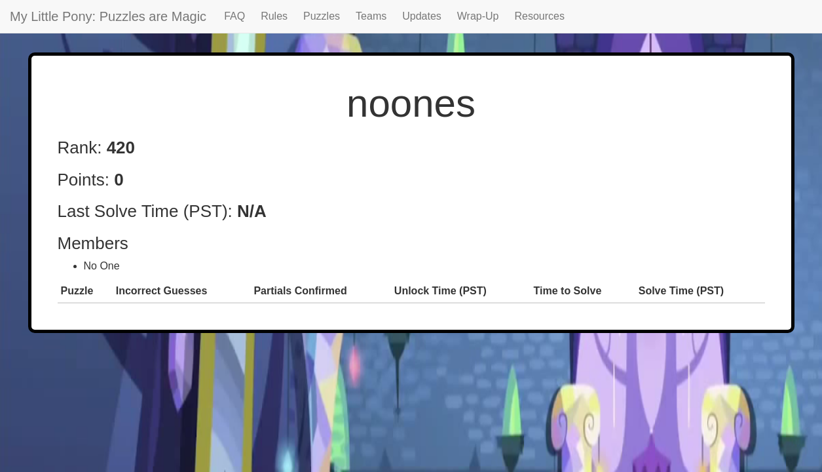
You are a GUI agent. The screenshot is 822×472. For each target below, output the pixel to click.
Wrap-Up (478, 16)
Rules (274, 16)
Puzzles (321, 16)
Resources (540, 16)
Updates (421, 16)
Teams (371, 16)
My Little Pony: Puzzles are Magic (108, 16)
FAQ (234, 16)
